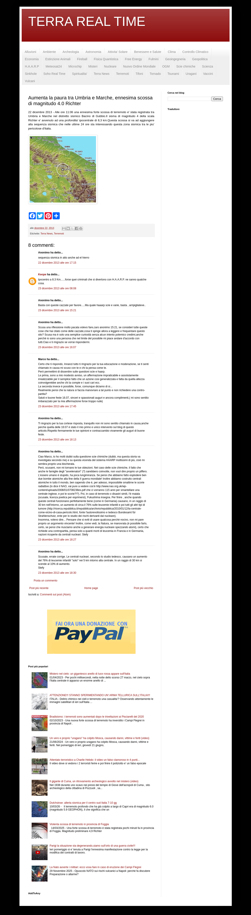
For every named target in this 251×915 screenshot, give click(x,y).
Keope (42, 274)
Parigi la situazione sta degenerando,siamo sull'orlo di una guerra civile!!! (92, 845)
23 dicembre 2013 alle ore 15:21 (57, 310)
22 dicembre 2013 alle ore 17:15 (57, 262)
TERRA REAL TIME (87, 21)
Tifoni (139, 73)
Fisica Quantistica (106, 59)
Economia (32, 59)
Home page (91, 588)
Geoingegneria (175, 59)
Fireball (82, 59)
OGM (166, 66)
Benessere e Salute (147, 52)
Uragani (191, 73)
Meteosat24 (54, 66)
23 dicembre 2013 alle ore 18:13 (57, 439)
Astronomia (93, 52)
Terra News (101, 73)
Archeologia (71, 52)
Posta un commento (45, 580)
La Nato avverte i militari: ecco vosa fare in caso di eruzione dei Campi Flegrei (95, 867)
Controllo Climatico (195, 52)
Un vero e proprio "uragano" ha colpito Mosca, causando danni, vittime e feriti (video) (99, 738)
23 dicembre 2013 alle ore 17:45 (57, 406)
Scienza (207, 66)
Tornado (155, 73)
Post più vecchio (143, 588)
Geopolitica (200, 59)
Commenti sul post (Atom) (55, 594)
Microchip (75, 66)
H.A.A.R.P (32, 66)
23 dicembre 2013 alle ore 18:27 (57, 539)
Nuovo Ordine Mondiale (139, 66)
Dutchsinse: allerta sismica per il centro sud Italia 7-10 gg (83, 802)
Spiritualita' (79, 73)
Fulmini (154, 59)
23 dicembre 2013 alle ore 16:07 (57, 347)
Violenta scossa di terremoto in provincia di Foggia (79, 824)
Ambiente (49, 52)
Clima (172, 52)
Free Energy (133, 59)
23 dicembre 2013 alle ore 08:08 (57, 288)
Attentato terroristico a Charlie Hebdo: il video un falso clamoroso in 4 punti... (95, 759)
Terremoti (122, 73)
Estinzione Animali (58, 59)
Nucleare (110, 66)
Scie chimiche (185, 66)
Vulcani (30, 81)
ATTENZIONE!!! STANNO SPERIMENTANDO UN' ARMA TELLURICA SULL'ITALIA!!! (100, 695)
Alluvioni (30, 52)
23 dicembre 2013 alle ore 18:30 (57, 572)
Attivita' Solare (118, 52)
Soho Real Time (54, 73)
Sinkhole (31, 73)
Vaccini (208, 73)
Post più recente (39, 588)
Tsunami (173, 73)
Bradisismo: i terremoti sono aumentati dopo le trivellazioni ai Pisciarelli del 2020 (97, 716)
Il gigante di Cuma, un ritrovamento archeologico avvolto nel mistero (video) (94, 781)
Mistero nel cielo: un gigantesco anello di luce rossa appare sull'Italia (90, 673)
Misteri (92, 66)
